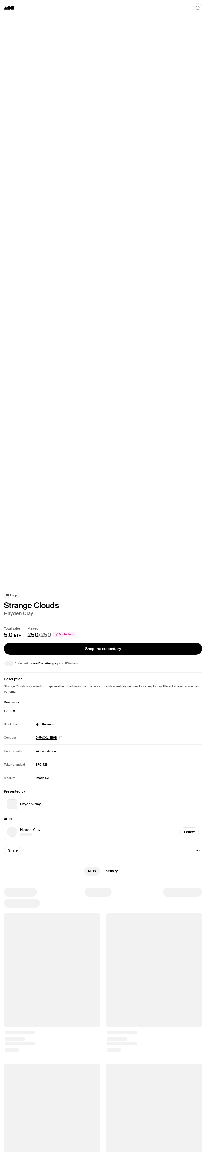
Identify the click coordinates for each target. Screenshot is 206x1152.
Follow (189, 832)
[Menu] (197, 850)
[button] (61, 737)
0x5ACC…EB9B (46, 738)
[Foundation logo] (9, 8)
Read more (11, 702)
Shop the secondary (103, 648)
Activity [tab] (111, 871)
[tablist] (103, 871)
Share (13, 850)
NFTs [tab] (92, 871)
